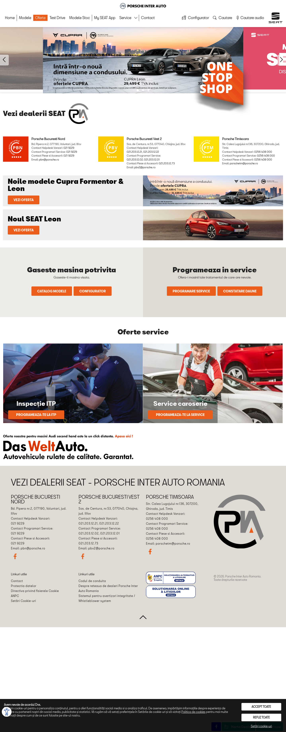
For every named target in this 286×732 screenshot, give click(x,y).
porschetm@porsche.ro (244, 163)
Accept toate (261, 706)
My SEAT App (104, 18)
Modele (25, 18)
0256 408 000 (263, 151)
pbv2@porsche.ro (145, 167)
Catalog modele (51, 291)
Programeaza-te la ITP (36, 415)
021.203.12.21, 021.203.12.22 (143, 151)
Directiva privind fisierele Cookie (35, 591)
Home (10, 18)
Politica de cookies (193, 712)
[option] (143, 60)
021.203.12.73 (167, 163)
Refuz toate (261, 717)
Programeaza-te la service (180, 415)
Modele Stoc (79, 18)
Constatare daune (240, 291)
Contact (148, 18)
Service (125, 18)
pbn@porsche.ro (49, 159)
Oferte (40, 18)
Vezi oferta (24, 200)
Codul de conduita (92, 581)
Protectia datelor (23, 586)
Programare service (191, 291)
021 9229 (68, 147)
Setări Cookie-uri (23, 601)
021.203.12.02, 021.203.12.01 (143, 159)
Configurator (195, 17)
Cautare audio (249, 17)
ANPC (15, 596)
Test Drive (57, 18)
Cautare (222, 17)
